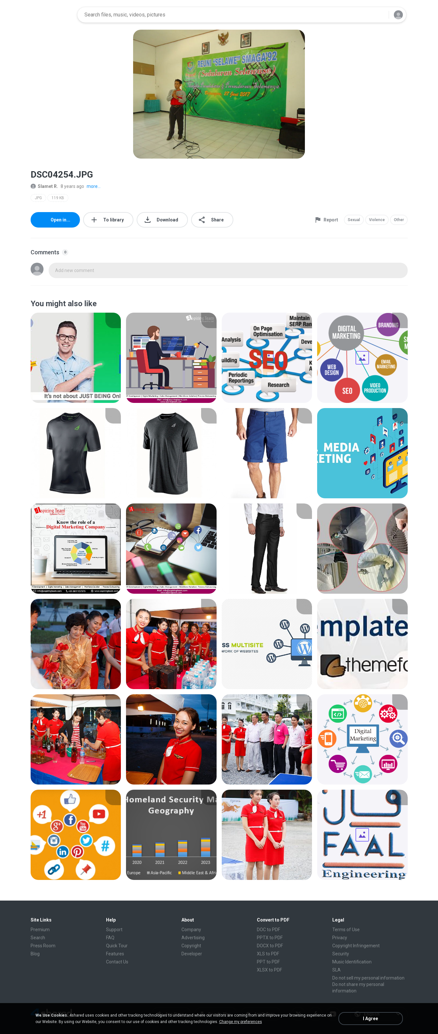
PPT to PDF (268, 961)
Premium (40, 929)
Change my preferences (240, 1021)
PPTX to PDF (270, 937)
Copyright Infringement (356, 945)
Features (115, 953)
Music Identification (352, 961)
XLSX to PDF (269, 969)
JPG (38, 198)
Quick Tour (117, 945)
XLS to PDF (268, 953)
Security (340, 953)
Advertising (193, 937)
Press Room (43, 945)
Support (114, 929)
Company (191, 929)
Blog (35, 953)
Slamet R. (44, 186)
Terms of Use (346, 929)
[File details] (76, 358)
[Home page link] (52, 14)
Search (38, 937)
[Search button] (380, 15)
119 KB (58, 198)
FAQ (110, 937)
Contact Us (117, 961)
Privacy (339, 937)
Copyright (191, 945)
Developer (191, 953)
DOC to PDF (268, 929)
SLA (336, 969)
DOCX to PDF (270, 945)
